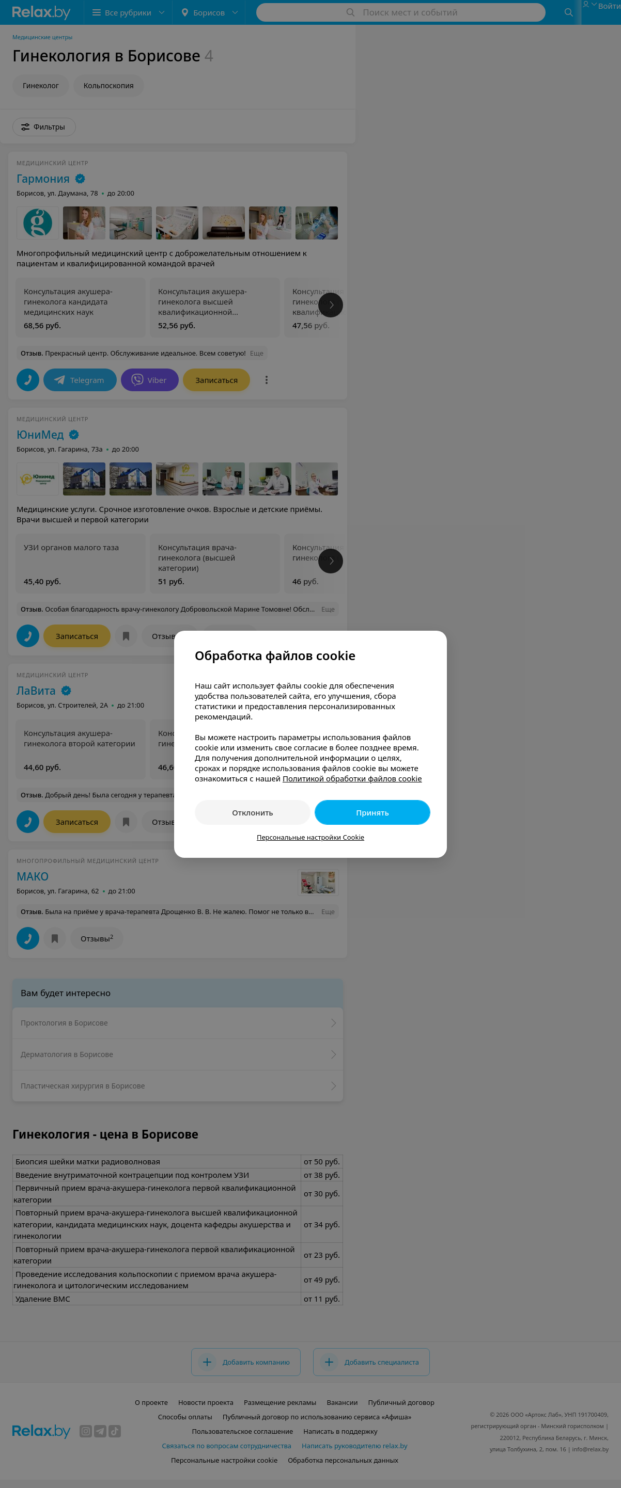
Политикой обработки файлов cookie (352, 778)
